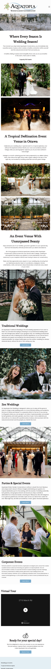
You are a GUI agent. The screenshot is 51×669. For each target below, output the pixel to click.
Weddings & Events (6, 658)
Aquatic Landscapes (7, 664)
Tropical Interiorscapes (8, 661)
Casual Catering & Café (8, 667)
